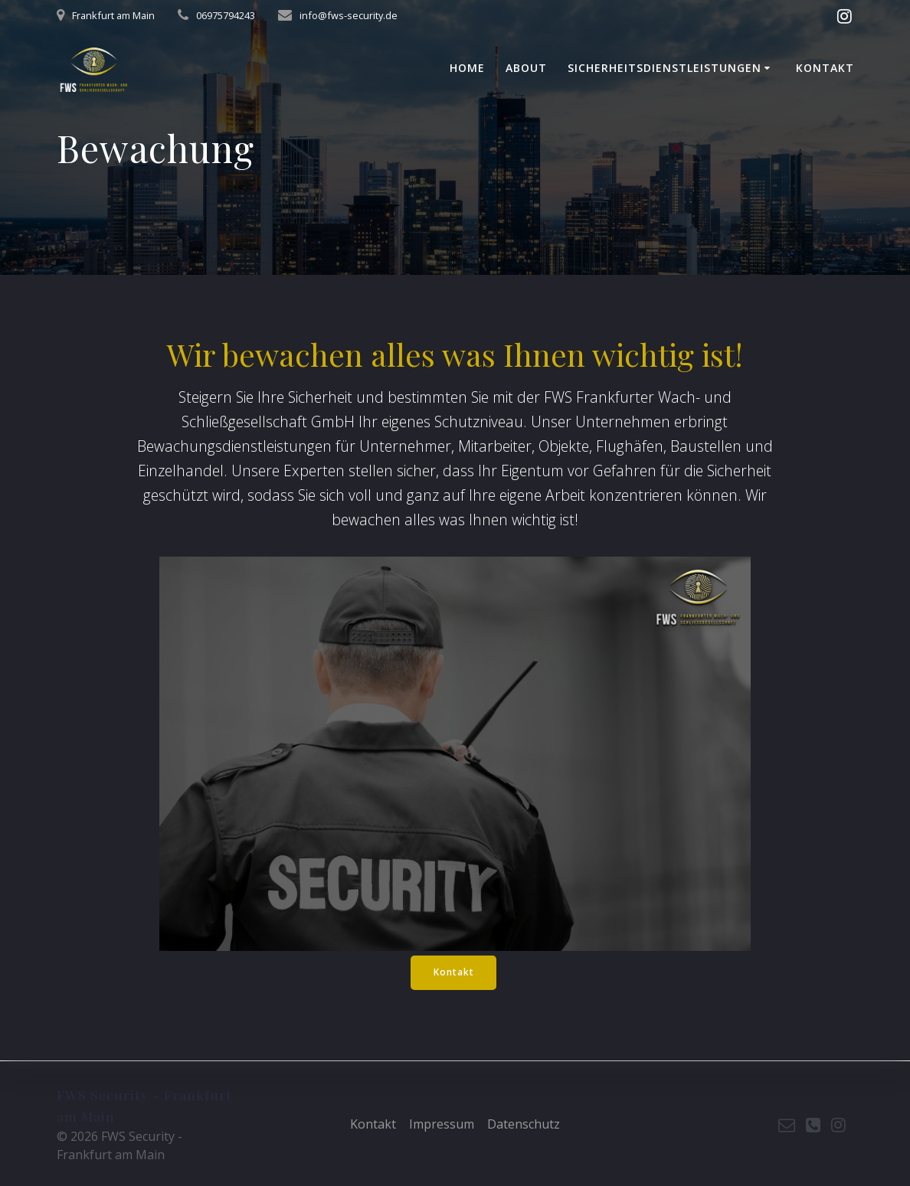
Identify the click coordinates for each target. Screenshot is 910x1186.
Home (467, 67)
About (526, 67)
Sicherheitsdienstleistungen (664, 67)
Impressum (441, 1124)
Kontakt (825, 67)
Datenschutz (523, 1124)
